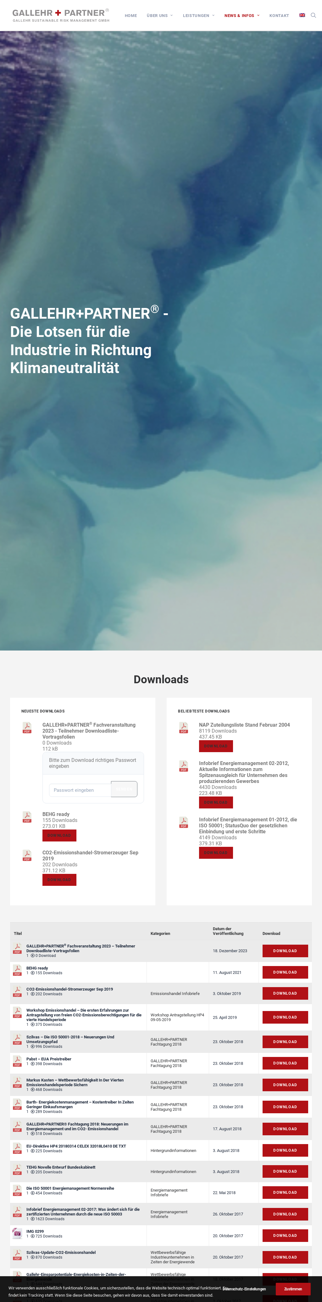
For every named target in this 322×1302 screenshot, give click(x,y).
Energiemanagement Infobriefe (169, 714)
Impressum (138, 1210)
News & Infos (247, 16)
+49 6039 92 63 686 (259, 1241)
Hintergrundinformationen (173, 671)
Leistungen (204, 16)
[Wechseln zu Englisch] (305, 15)
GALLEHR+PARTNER (169, 1086)
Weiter (185, 1136)
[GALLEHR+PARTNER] (62, 15)
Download (44, 342)
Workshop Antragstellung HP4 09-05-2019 (177, 539)
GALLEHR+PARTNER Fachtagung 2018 (169, 563)
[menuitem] (136, 16)
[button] (319, 15)
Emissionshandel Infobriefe (175, 514)
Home (136, 16)
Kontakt (285, 16)
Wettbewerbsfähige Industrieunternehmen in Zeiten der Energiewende (173, 779)
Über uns (165, 16)
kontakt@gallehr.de (264, 1264)
